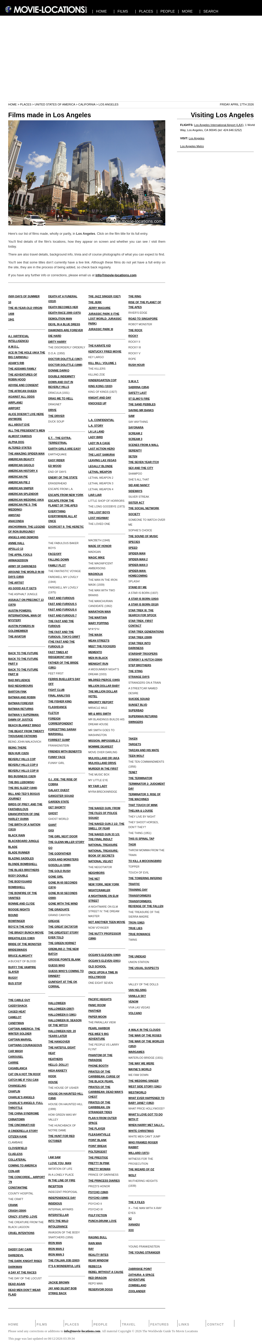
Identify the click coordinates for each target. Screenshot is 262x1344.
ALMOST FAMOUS (20, 436)
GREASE (54, 921)
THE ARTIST (16, 582)
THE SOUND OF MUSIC (143, 536)
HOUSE (53, 1082)
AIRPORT (14, 408)
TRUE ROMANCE (139, 934)
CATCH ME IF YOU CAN (23, 1079)
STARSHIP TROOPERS (143, 653)
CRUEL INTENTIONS (21, 1232)
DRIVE (52, 409)
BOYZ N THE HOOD (20, 926)
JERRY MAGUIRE (99, 307)
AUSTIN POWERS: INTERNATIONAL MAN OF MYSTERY (24, 615)
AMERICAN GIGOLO (21, 465)
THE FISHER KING (60, 701)
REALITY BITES (98, 1254)
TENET (132, 772)
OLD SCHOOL (97, 966)
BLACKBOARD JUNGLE (23, 840)
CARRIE (13, 1062)
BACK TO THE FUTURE (23, 653)
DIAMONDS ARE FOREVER (65, 330)
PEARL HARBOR (99, 1028)
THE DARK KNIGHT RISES (25, 1260)
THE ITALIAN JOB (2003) (64, 1260)
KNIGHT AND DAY (99, 397)
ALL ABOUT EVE (19, 424)
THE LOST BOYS (99, 512)
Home (12, 104)
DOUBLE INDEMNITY (61, 376)
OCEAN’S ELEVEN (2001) (104, 960)
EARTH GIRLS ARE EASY (64, 448)
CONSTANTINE (17, 1187)
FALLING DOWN (58, 559)
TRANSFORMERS (139, 895)
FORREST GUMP (59, 739)
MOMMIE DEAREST (100, 746)
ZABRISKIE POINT (140, 1268)
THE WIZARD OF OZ (141, 1169)
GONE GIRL (55, 876)
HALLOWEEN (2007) (61, 1008)
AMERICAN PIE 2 (19, 482)
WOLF (132, 1175)
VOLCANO (135, 1013)
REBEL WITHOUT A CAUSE (105, 1271)
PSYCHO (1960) (98, 1192)
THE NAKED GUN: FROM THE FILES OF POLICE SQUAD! (104, 813)
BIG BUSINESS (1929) (22, 776)
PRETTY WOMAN (99, 1169)
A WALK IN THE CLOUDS (144, 1029)
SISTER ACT (136, 502)
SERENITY (135, 450)
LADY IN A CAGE (99, 443)
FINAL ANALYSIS (59, 695)
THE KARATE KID (99, 345)
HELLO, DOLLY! (58, 1064)
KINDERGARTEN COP (102, 380)
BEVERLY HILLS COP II (23, 764)
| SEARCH (208, 11)
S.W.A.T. (133, 381)
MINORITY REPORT (100, 702)
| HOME (99, 11)
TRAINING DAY (138, 889)
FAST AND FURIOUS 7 (62, 615)
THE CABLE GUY (19, 1000)
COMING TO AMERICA (22, 1165)
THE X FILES (136, 1202)
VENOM (133, 1001)
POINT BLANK (97, 1140)
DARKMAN (15, 1266)
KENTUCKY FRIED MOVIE (104, 351)
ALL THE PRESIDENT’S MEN (26, 430)
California (86, 104)
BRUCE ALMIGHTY (20, 955)
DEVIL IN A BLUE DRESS (64, 324)
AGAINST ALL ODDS (21, 396)
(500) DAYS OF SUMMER (24, 296)
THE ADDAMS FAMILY (22, 368)
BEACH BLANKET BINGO (24, 725)
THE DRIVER (56, 415)
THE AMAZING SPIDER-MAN (26, 453)
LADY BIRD (95, 437)
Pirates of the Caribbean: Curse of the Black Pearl (104, 1076)
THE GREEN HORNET (62, 943)
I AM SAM (54, 1157)
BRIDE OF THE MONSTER (24, 944)
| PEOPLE (166, 11)
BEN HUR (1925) (18, 753)
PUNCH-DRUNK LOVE (102, 1220)
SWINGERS (135, 721)
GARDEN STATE (58, 801)
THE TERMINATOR (140, 778)
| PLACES (144, 11)
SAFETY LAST (137, 392)
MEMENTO (95, 652)
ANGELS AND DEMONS (23, 537)
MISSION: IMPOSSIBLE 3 (104, 740)
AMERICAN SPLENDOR (23, 493)
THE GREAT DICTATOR (63, 926)
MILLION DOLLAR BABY (104, 685)
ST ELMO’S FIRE (139, 398)
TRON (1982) (136, 922)
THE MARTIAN (97, 617)
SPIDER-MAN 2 (138, 559)
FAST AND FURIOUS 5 (62, 603)
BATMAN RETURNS (20, 708)
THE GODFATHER (59, 853)
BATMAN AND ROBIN (22, 697)
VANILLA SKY (137, 995)
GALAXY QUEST (59, 790)
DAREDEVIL (16, 1255)
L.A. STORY (95, 425)
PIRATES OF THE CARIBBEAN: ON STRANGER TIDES (100, 1107)
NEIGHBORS (96, 872)
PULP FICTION (97, 1215)
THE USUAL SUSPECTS (143, 967)
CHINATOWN (16, 1119)
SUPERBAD (136, 710)
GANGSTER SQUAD (61, 795)
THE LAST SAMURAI (101, 454)
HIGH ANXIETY (57, 1070)
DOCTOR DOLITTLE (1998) (65, 364)
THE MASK (95, 634)
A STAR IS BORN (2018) (143, 604)
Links (184, 1324)
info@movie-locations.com (116, 275)
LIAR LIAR (95, 494)
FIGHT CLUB (56, 689)
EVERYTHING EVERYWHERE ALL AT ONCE (62, 516)
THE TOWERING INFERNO (145, 878)
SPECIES (134, 541)
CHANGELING (17, 1085)
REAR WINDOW (98, 1260)
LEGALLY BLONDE (100, 466)
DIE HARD (54, 335)
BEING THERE (17, 747)
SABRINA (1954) (138, 387)
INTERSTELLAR (58, 1215)
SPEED (133, 547)
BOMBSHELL (16, 887)
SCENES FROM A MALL (143, 444)
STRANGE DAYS (138, 676)
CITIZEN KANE (17, 1136)
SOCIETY (134, 514)
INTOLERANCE (58, 1226)
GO (50, 847)
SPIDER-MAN (137, 553)
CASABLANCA (17, 1068)
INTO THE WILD (58, 1220)
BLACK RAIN (16, 835)
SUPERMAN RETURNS (143, 716)
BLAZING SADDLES (21, 858)
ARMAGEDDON (18, 560)
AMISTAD (14, 515)
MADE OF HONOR (99, 545)
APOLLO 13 (15, 548)
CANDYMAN (16, 1023)
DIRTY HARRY (57, 341)
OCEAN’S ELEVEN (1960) (104, 954)
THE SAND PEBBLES (142, 404)
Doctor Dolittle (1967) (65, 358)
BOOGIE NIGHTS (19, 909)
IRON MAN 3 (56, 1254)
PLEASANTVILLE (99, 1134)
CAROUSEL (15, 1056)
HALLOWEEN (57, 1003)
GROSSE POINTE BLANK (64, 959)
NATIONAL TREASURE (102, 844)
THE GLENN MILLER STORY (66, 841)
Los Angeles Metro (192, 146)
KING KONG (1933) (100, 386)
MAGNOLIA (95, 573)
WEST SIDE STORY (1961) (144, 1086)
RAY (91, 1248)
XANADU (134, 1224)
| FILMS (121, 11)
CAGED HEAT (17, 1011)
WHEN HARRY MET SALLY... (146, 1124)
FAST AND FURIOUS (61, 598)
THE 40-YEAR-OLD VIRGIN (25, 307)
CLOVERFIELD (17, 1148)
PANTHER (94, 1010)
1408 (11, 313)
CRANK (13, 1204)
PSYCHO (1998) (98, 1197)
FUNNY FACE (57, 757)
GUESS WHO (56, 965)
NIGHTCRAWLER (99, 890)
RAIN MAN (95, 1243)
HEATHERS (55, 1059)
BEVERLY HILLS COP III (23, 770)
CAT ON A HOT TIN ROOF (24, 1074)
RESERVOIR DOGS (100, 1289)
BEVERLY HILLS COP (22, 759)
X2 (130, 1218)
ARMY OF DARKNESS (22, 566)
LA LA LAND (96, 431)
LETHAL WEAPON (100, 471)
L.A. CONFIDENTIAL (101, 419)
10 (9, 302)
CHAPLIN (14, 1091)
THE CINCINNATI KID (21, 1124)
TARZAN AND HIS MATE (143, 750)
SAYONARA (136, 427)
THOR (132, 844)
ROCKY (133, 335)
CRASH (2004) (17, 1210)
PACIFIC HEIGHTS (100, 999)
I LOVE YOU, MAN (59, 1163)
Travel (129, 1324)
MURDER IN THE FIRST (103, 768)
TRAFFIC (134, 884)
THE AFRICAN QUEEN (22, 391)
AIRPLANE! (15, 402)
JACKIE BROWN (58, 1282)
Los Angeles (196, 138)
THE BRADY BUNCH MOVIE (26, 932)
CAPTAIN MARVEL (20, 1039)
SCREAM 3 (135, 438)
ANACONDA (16, 521)
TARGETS (134, 744)
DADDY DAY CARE (20, 1249)
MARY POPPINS (98, 623)
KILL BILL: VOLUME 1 (102, 363)
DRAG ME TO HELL (60, 398)
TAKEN (132, 738)
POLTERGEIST (97, 1151)
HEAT (52, 1053)
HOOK (52, 1076)
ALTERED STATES (20, 447)
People (100, 1324)
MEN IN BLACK (98, 657)
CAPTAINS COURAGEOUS (25, 1045)
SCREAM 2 (135, 433)
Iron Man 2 (56, 1248)
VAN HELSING (137, 990)
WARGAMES (136, 1051)
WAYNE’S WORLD (139, 1069)
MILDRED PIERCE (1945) (104, 679)
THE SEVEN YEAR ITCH (143, 462)
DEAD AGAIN (16, 1284)
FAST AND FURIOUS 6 (62, 609)
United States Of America (55, 104)
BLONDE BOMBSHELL (22, 864)
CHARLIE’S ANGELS (21, 1097)
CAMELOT (14, 1017)
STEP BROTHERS (139, 665)
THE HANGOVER (59, 1041)
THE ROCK (135, 330)
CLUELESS (15, 1153)
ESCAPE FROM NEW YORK (65, 494)
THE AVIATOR (17, 636)
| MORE (185, 11)
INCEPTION (55, 1186)
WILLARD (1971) (138, 1152)
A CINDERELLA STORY (23, 1130)
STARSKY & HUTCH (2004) (145, 659)
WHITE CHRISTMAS (141, 1130)
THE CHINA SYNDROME (23, 1113)
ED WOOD (54, 465)
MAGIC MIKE (96, 557)
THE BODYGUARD (20, 881)
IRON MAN (55, 1242)
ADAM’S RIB (16, 363)
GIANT (52, 824)
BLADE (12, 846)
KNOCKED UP (97, 403)
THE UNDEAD (137, 956)
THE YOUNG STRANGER (144, 1252)
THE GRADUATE (59, 909)
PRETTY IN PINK (99, 1163)
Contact (215, 1324)
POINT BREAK (97, 1145)
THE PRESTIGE (98, 1157)
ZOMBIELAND (137, 1285)
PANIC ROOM (96, 1005)
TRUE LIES (135, 928)
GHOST (53, 813)
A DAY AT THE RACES (22, 1272)
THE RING (134, 296)
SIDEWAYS (135, 491)
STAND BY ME (137, 587)
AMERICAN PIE (18, 476)
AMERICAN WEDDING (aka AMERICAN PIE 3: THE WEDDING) (26, 504)
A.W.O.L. (13, 346)
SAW (131, 415)
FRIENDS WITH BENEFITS (65, 751)
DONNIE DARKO (58, 370)
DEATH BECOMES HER (63, 307)
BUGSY (13, 977)
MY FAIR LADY (97, 786)
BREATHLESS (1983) (21, 938)
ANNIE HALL (16, 543)
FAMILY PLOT (57, 565)
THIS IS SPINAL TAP (141, 838)
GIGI (51, 830)
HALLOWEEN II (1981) (62, 1014)
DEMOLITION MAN (60, 318)
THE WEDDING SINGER (143, 1080)
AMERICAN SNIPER (21, 488)
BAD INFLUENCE (19, 680)
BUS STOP (15, 983)
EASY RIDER (56, 460)
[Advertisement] (131, 65)
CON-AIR (14, 1171)
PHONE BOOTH (98, 1065)
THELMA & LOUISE (140, 810)
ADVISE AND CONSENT (23, 385)
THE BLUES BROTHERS (23, 869)
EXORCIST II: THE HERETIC (66, 526)
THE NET (94, 878)
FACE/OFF (55, 553)
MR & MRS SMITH (99, 713)
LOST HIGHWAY (98, 517)
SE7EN (132, 456)
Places (25, 104)
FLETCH (53, 712)
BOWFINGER (16, 921)
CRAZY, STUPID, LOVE (22, 1216)
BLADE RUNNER (19, 852)
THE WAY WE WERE (141, 1063)
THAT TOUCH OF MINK (143, 805)
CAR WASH (15, 1051)
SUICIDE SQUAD (139, 698)
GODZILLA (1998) (59, 865)
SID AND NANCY (139, 485)
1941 (11, 319)
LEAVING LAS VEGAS (102, 460)
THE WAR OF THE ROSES (145, 1035)
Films (42, 1324)
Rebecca (95, 1266)
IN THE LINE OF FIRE (61, 1180)
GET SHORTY (57, 807)
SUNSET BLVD (137, 704)
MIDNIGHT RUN (98, 663)
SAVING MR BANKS (141, 410)
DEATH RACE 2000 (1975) (64, 312)
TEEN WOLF (136, 755)
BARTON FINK (17, 691)
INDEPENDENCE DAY (62, 1197)
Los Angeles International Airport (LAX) (219, 124)
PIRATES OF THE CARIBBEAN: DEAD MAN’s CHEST (105, 1091)
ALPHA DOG (16, 442)
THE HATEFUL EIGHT (62, 1047)
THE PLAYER (96, 1128)
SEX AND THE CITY (140, 467)
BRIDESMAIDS (17, 949)
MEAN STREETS (98, 640)
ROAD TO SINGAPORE (143, 318)
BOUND (13, 915)
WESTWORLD (137, 1092)
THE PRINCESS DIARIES (104, 1180)
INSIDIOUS (55, 1203)
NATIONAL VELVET (100, 861)
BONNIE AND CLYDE (21, 903)
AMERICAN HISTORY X (23, 470)
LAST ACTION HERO (101, 448)
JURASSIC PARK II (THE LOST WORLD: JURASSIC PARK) (105, 318)
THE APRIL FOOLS (20, 554)
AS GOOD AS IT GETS (22, 588)
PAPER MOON (97, 1016)
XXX (131, 1230)
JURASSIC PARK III (100, 329)
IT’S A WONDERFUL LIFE (64, 1266)
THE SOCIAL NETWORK (143, 508)
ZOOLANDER (137, 1291)
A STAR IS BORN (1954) (143, 598)
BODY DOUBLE (18, 875)
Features (159, 1324)
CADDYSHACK (17, 1005)
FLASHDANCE (57, 707)
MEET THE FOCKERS (102, 646)
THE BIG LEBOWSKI (21, 782)
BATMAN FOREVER (20, 703)
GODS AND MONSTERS (63, 859)
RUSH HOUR (136, 364)
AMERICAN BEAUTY (21, 459)
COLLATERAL (17, 1159)
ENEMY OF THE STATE (63, 477)
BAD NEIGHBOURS (20, 685)
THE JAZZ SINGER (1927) (104, 296)
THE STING (135, 671)
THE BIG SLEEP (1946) (22, 787)
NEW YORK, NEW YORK (103, 884)
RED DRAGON (97, 1277)
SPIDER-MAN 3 (138, 564)
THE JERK (95, 302)
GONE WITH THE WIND (63, 903)
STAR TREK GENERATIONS (146, 631)
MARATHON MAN (99, 611)
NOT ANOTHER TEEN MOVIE (106, 922)
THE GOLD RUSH (59, 870)
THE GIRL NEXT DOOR (63, 836)
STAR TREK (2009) (140, 637)
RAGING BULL (97, 1237)
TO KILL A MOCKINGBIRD (145, 860)
